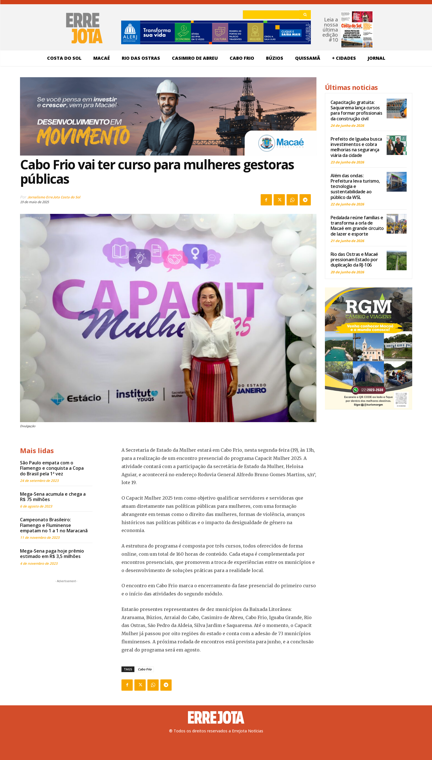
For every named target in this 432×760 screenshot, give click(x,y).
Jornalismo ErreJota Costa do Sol (53, 197)
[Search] (305, 14)
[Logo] (216, 717)
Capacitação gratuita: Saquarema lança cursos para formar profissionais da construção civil (356, 110)
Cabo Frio (145, 669)
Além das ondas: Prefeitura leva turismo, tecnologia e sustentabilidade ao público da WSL (355, 186)
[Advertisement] (66, 619)
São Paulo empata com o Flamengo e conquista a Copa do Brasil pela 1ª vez (52, 468)
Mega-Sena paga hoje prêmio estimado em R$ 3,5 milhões (52, 553)
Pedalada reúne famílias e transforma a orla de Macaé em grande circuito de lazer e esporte (357, 225)
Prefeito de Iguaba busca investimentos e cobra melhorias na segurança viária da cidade (356, 147)
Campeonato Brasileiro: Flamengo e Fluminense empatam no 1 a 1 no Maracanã (54, 525)
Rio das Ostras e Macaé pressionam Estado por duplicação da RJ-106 (354, 259)
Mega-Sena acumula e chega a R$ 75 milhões (53, 496)
